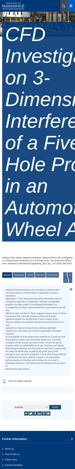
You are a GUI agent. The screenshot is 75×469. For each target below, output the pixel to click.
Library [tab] (30, 275)
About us (9, 448)
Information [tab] (19, 275)
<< (65, 280)
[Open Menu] (71, 6)
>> (70, 275)
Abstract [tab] (7, 275)
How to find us (12, 454)
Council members (13, 465)
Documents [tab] (52, 275)
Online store (11, 459)
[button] (63, 6)
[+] (71, 289)
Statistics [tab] (40, 275)
